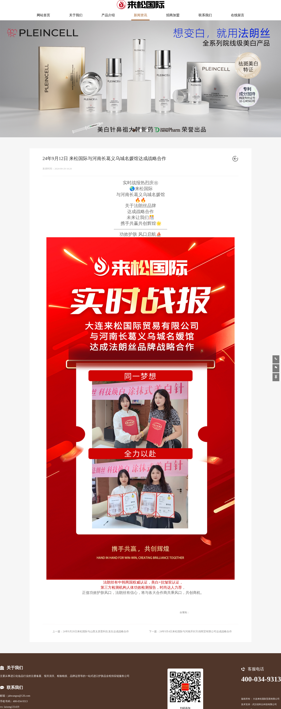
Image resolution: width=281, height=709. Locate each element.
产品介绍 (108, 15)
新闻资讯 (140, 15)
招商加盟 (173, 15)
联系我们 (205, 15)
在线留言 (237, 15)
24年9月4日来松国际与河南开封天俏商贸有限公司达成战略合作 (195, 631)
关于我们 (75, 15)
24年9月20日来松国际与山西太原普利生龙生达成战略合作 (96, 631)
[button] (134, 130)
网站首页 (43, 15)
